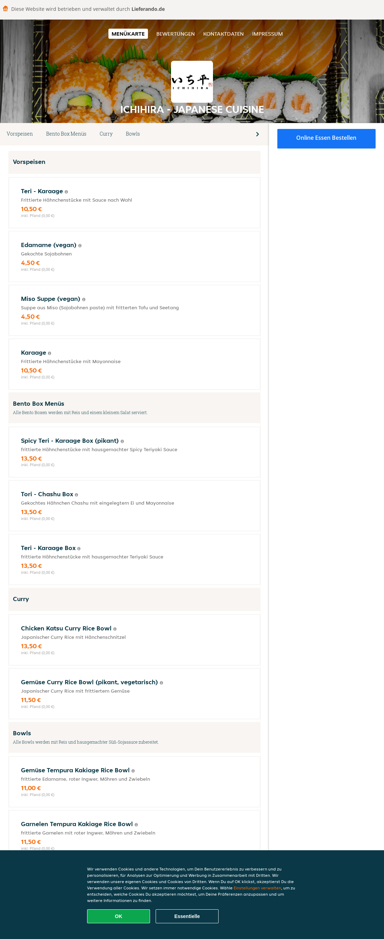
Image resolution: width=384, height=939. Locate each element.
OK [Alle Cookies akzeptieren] (118, 916)
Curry (106, 133)
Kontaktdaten (223, 33)
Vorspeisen (20, 133)
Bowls (133, 133)
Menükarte (128, 33)
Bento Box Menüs (66, 133)
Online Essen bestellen (326, 138)
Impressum (267, 33)
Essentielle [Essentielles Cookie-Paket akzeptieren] (187, 916)
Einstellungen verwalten (257, 887)
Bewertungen (175, 33)
